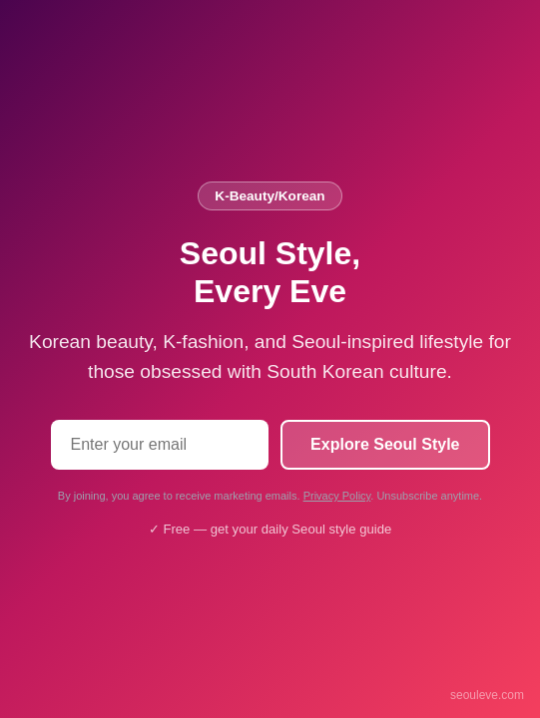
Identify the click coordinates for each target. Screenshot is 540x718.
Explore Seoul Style (384, 444)
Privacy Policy (337, 496)
